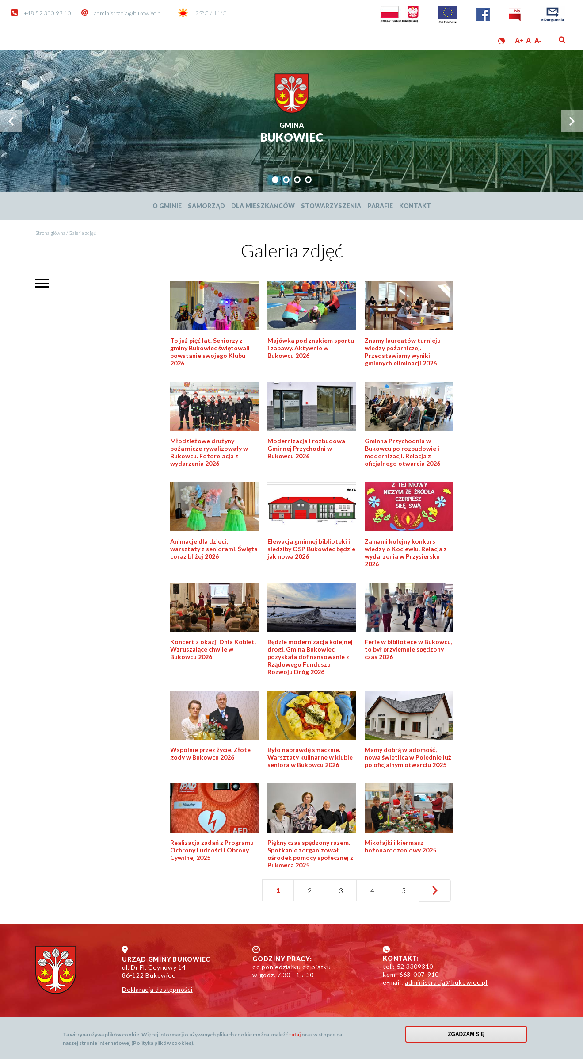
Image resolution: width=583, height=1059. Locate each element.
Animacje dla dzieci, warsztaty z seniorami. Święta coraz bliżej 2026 (214, 548)
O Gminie (167, 206)
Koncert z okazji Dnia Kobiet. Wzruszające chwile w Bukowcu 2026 (213, 649)
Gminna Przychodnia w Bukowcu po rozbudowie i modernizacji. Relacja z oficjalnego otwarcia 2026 (402, 452)
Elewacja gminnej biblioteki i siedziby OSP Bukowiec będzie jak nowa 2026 (311, 548)
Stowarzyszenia (331, 206)
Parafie (380, 206)
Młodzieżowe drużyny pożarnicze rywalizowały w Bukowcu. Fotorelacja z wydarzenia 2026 (209, 452)
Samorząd (206, 206)
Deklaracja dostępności (157, 989)
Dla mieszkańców (263, 206)
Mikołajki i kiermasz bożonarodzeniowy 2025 (400, 846)
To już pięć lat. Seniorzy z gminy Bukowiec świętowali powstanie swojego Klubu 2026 (210, 352)
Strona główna (50, 233)
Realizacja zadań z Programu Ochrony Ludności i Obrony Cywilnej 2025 (212, 850)
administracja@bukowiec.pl (128, 13)
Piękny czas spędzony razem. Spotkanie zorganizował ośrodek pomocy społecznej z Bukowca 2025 (310, 854)
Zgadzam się (466, 1034)
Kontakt (415, 206)
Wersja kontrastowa (501, 41)
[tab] (275, 179)
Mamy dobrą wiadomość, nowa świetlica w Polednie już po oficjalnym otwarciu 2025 (408, 757)
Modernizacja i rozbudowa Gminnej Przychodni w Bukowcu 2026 (306, 448)
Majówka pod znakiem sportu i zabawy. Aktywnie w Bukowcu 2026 (310, 348)
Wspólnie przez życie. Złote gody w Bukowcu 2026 (210, 753)
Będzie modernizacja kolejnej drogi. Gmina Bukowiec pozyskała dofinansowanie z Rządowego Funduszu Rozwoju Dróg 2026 (310, 656)
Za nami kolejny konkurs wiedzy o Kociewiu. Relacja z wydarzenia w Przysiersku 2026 (406, 552)
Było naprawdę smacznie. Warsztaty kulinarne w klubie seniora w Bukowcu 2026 (310, 757)
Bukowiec (291, 133)
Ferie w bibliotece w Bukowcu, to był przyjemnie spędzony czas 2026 (408, 649)
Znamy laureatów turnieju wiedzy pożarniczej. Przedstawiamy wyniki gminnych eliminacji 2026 (403, 352)
